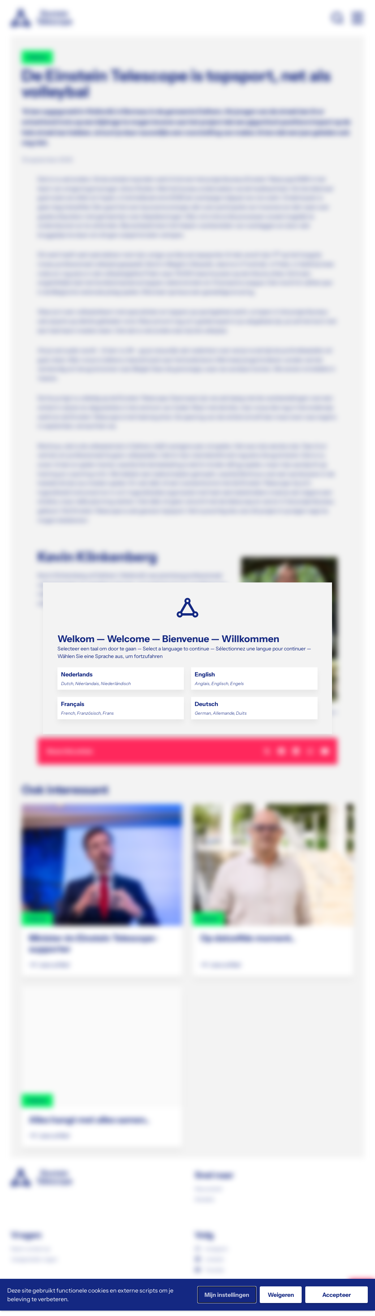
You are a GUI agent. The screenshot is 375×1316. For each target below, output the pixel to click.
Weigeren (281, 1294)
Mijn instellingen (226, 1294)
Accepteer (336, 1294)
